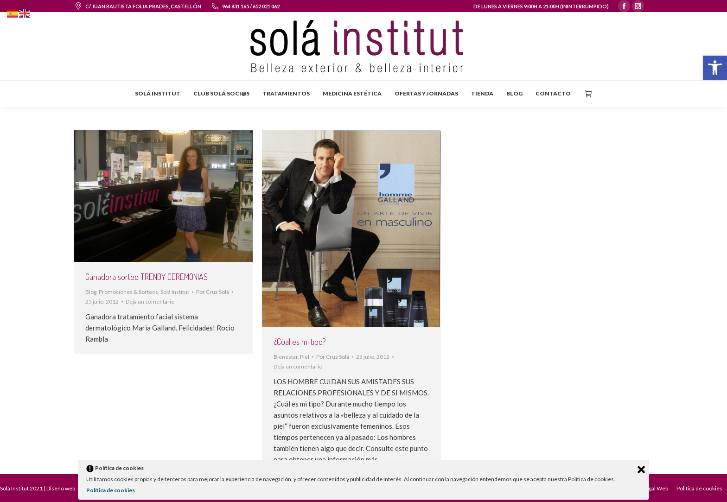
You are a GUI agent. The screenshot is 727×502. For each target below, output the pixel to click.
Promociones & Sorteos (128, 291)
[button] (715, 68)
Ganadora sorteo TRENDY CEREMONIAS (146, 277)
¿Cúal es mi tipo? (300, 342)
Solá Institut (174, 291)
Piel (304, 356)
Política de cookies (111, 490)
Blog (90, 291)
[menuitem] (157, 93)
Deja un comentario (150, 301)
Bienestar (286, 356)
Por (212, 291)
